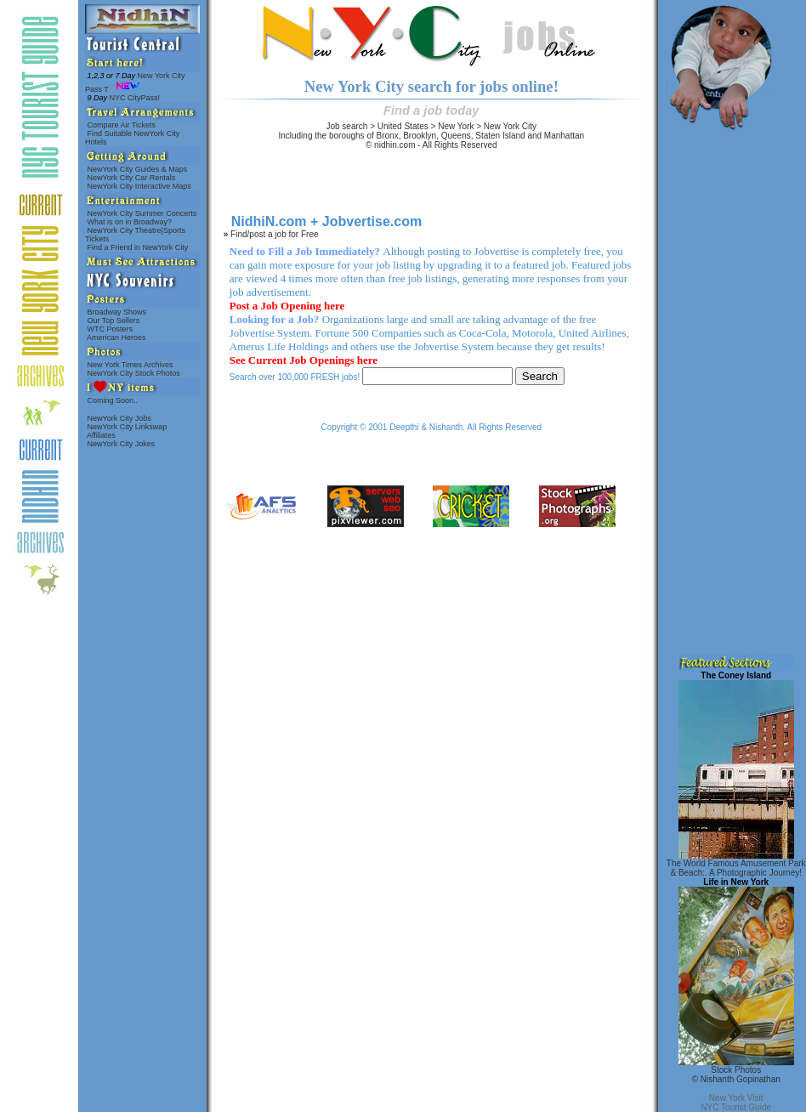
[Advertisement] (734, 389)
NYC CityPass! (123, 98)
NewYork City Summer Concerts (142, 213)
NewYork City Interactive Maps (139, 186)
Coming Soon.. (112, 400)
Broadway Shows (117, 312)
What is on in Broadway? (129, 222)
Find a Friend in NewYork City (137, 247)
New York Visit (736, 1098)
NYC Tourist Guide (736, 1107)
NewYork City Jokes (121, 444)
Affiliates (101, 435)
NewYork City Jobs (119, 418)
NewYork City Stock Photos (133, 373)
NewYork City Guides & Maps (137, 169)
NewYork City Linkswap (127, 427)
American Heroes (116, 337)
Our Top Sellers (113, 320)
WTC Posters (110, 329)
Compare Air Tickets (121, 125)
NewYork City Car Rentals (131, 177)
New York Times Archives (130, 364)
